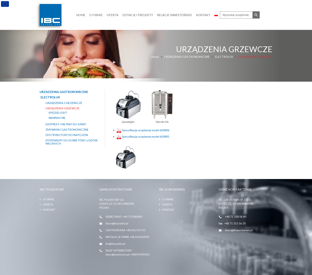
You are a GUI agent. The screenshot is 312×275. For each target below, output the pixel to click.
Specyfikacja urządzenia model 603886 (142, 130)
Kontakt (49, 209)
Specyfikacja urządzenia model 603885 (142, 136)
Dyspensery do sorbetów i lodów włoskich (72, 142)
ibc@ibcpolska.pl (115, 243)
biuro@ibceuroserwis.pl (239, 230)
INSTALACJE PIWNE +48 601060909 (127, 237)
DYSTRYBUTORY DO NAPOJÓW (67, 135)
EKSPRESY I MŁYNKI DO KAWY (66, 124)
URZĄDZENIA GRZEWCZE (63, 108)
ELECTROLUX (224, 56)
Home (155, 56)
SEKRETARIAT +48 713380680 (124, 216)
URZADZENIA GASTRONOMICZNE (187, 56)
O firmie (48, 199)
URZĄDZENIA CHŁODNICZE (64, 103)
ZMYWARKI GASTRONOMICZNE (67, 129)
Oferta (48, 204)
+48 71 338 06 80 (235, 216)
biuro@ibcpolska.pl (117, 223)
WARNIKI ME (57, 117)
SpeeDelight (58, 112)
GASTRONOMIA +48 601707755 (125, 230)
